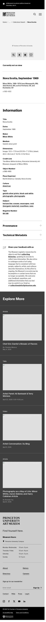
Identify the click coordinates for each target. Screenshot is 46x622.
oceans (16, 203)
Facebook (9, 601)
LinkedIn (24, 601)
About (5, 568)
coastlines (24, 206)
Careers (26, 573)
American (7, 186)
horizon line (7, 203)
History (25, 568)
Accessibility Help (8, 612)
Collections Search (19, 22)
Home (5, 22)
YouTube (19, 601)
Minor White (8, 136)
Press (20, 594)
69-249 (5, 213)
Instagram (4, 601)
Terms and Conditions (22, 612)
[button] (11, 521)
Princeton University (22, 609)
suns (31, 206)
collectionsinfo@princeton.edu (23, 285)
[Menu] (40, 14)
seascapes (24, 203)
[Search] (34, 14)
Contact (6, 594)
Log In (27, 594)
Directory (6, 573)
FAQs (13, 594)
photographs (19, 196)
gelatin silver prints (11, 193)
